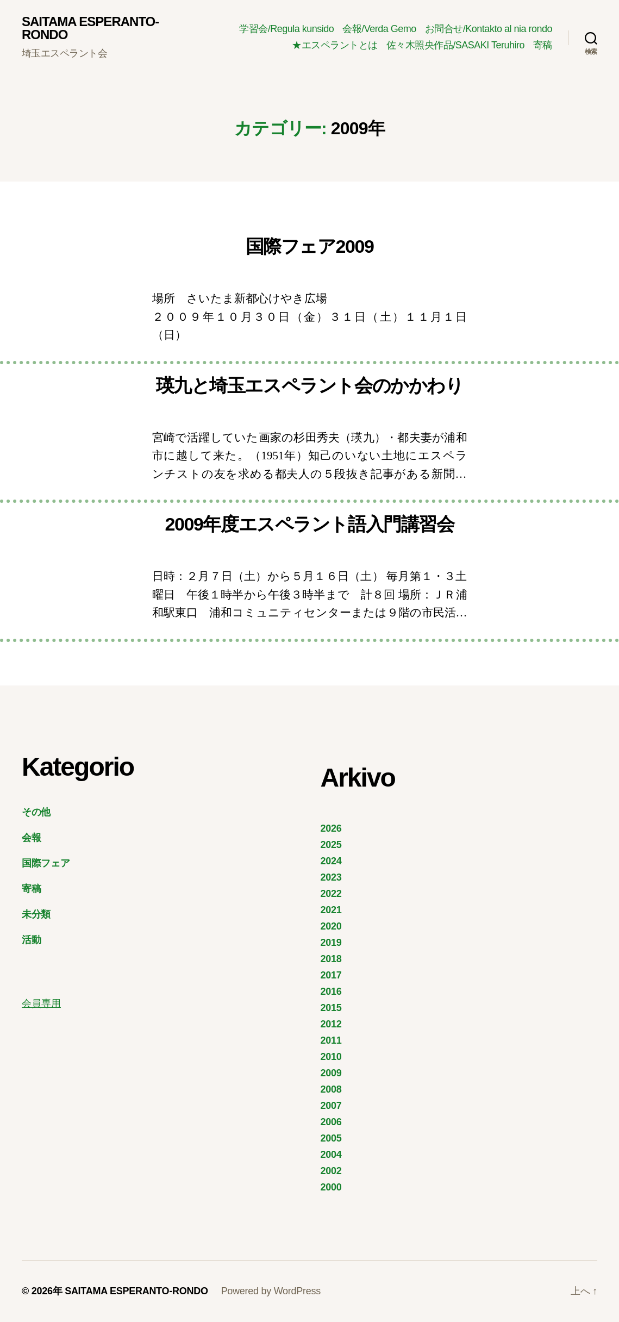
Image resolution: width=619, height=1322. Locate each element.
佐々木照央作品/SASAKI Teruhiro (455, 45)
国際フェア (46, 863)
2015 (331, 1007)
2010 (331, 1056)
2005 (331, 1138)
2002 (331, 1170)
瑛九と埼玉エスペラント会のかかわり (310, 385)
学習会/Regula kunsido (286, 28)
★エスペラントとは (335, 45)
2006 (331, 1122)
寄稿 (542, 45)
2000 (331, 1187)
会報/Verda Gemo (379, 28)
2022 (331, 893)
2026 (331, 828)
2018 (331, 958)
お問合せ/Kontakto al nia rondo (488, 28)
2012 (331, 1024)
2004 (331, 1154)
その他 (36, 812)
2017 (331, 975)
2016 (331, 991)
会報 (31, 837)
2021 (331, 910)
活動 (31, 939)
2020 (331, 926)
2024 (331, 861)
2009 (331, 1073)
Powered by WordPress (271, 1291)
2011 (331, 1040)
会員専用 (41, 1003)
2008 (331, 1089)
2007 (331, 1105)
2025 (331, 844)
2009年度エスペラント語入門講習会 (309, 524)
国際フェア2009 (310, 246)
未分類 (36, 914)
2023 (331, 877)
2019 (331, 942)
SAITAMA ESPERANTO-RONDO (90, 28)
